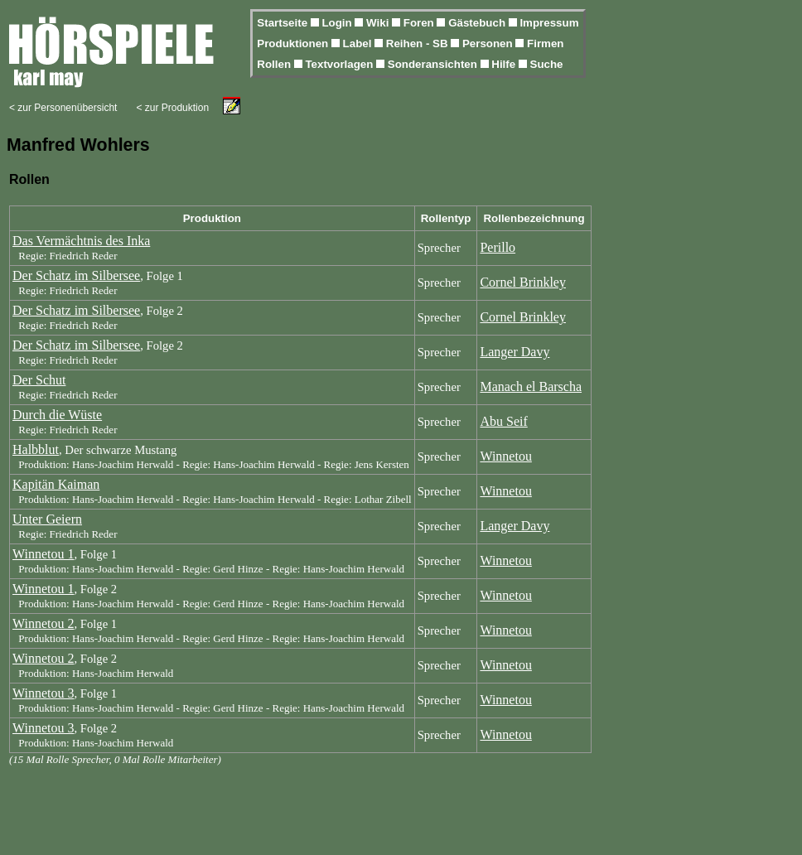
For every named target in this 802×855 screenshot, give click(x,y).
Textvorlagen (340, 64)
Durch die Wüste (57, 415)
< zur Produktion (172, 108)
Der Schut (38, 380)
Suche (546, 64)
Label (359, 43)
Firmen (545, 43)
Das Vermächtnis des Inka (81, 241)
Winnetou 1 (43, 554)
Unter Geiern (47, 519)
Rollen (275, 64)
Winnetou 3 (43, 693)
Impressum (548, 23)
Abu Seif (503, 421)
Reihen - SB (419, 43)
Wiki (379, 23)
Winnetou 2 (43, 623)
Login (338, 23)
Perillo (497, 247)
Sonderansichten (434, 64)
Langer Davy (514, 352)
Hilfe (505, 64)
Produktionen (294, 43)
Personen (488, 43)
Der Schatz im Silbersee (76, 275)
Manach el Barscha (531, 386)
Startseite (283, 23)
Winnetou (505, 456)
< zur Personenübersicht (63, 108)
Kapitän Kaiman (55, 484)
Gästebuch (478, 23)
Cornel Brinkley (523, 282)
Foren (420, 23)
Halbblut (35, 449)
